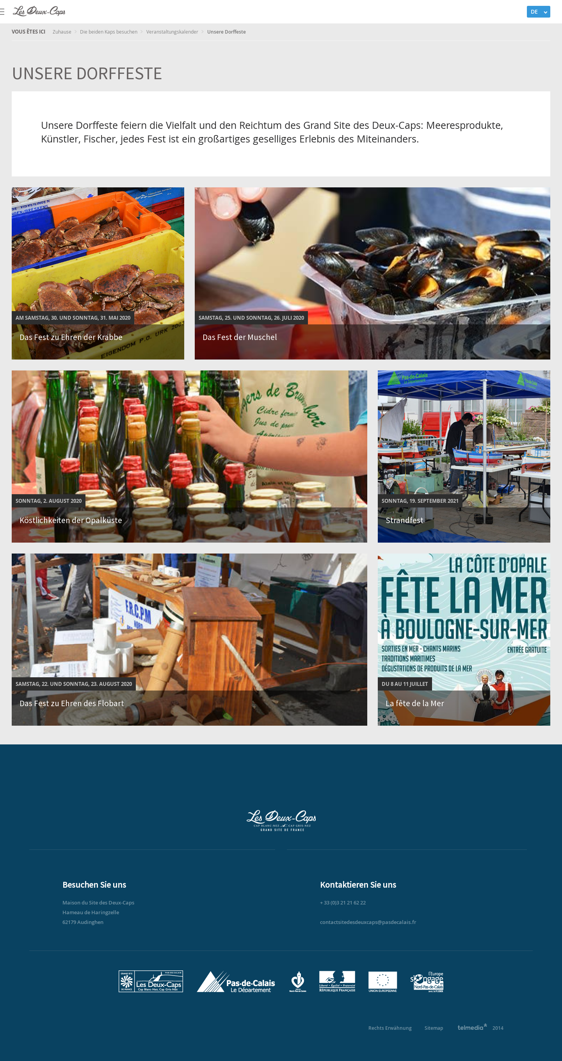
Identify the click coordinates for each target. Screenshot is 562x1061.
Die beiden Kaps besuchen (109, 31)
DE (534, 11)
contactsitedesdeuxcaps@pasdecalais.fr (368, 922)
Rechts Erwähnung (390, 1028)
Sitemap (434, 1028)
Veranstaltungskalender (172, 31)
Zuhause (63, 31)
